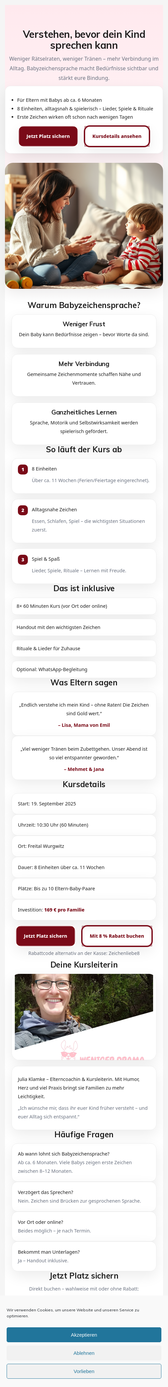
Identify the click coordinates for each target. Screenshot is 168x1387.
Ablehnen (84, 1353)
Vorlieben (84, 1371)
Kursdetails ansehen (116, 136)
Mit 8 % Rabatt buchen (117, 936)
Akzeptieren (84, 1335)
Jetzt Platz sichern (48, 136)
